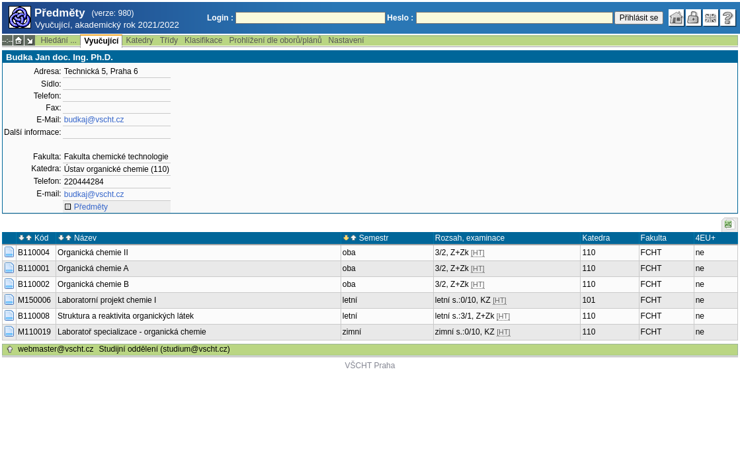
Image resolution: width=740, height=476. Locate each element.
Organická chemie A (93, 268)
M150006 (34, 300)
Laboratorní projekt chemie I (107, 300)
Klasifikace (203, 40)
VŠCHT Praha (370, 365)
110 (588, 252)
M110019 (34, 332)
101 (588, 300)
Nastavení (346, 40)
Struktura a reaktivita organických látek (126, 316)
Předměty (91, 207)
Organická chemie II (93, 252)
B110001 (34, 268)
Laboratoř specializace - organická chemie (132, 332)
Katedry (139, 40)
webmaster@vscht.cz (55, 349)
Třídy (169, 40)
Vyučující (101, 41)
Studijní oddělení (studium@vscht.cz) (164, 349)
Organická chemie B (93, 284)
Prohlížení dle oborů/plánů (275, 40)
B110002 (34, 284)
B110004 (34, 252)
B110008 (34, 316)
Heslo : (400, 17)
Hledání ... (58, 40)
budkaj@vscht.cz (94, 119)
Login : (220, 17)
